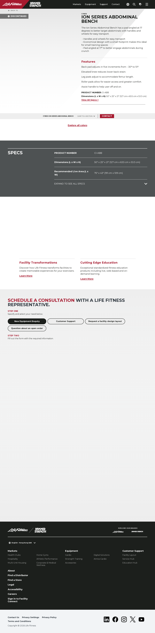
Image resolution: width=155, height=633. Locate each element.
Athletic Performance (47, 559)
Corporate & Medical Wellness (46, 564)
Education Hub (129, 563)
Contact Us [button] (13, 617)
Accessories (70, 563)
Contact (116, 4)
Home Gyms (42, 555)
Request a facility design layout (105, 321)
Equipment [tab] (90, 4)
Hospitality (13, 559)
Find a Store (15, 580)
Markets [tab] (77, 4)
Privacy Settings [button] (30, 617)
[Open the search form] (134, 4)
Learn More (25, 276)
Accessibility (15, 589)
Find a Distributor (18, 575)
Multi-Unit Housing (17, 563)
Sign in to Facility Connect (18, 600)
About (11, 570)
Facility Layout (129, 555)
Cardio (68, 555)
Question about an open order (27, 328)
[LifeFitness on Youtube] (141, 619)
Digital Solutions (101, 555)
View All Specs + (90, 100)
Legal (11, 584)
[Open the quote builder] (140, 4)
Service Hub (128, 559)
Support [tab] (104, 4)
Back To (13, 11)
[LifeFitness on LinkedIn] (106, 619)
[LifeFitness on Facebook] (115, 619)
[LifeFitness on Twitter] (133, 619)
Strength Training (73, 559)
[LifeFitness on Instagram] (124, 619)
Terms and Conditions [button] (19, 621)
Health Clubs (14, 555)
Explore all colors (77, 125)
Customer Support (65, 321)
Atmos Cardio (100, 559)
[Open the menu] (146, 4)
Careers (12, 594)
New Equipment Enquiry (27, 321)
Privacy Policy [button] (49, 617)
